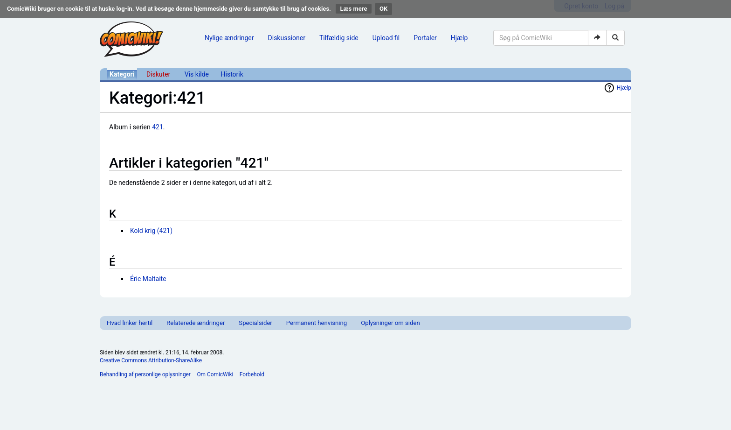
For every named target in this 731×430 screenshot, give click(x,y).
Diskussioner (286, 38)
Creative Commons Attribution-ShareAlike (151, 360)
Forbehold (252, 374)
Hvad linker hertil (129, 322)
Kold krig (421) (151, 230)
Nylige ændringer (229, 38)
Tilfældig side (339, 38)
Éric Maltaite (148, 278)
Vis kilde (197, 74)
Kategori (122, 74)
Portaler (425, 38)
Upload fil (386, 38)
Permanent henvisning (316, 322)
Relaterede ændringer (195, 322)
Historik (232, 74)
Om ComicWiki (215, 374)
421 (157, 127)
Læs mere (353, 8)
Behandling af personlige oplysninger (145, 374)
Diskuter (158, 74)
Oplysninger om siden (390, 322)
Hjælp (459, 38)
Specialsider (255, 322)
